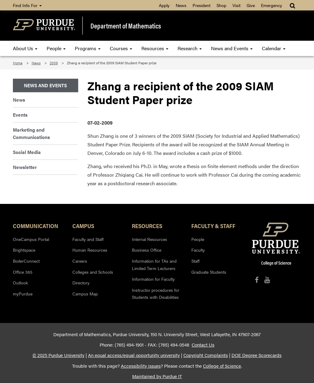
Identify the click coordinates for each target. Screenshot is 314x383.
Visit (236, 5)
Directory (81, 283)
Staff (195, 261)
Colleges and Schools (92, 272)
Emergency (271, 5)
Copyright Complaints (205, 355)
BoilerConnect (26, 261)
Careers (79, 261)
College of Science (222, 365)
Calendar (273, 48)
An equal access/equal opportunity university (134, 355)
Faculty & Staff (213, 226)
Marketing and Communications (31, 133)
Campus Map (85, 294)
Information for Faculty (153, 279)
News (181, 5)
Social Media (27, 152)
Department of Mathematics (125, 25)
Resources (154, 48)
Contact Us (203, 344)
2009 (54, 63)
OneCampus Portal (31, 239)
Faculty (198, 250)
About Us (25, 48)
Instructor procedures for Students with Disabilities (155, 293)
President (201, 5)
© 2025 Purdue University (58, 355)
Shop (221, 5)
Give (251, 5)
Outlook (20, 283)
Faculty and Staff (88, 239)
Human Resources (89, 250)
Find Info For (27, 5)
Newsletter (25, 167)
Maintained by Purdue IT (157, 376)
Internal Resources (149, 239)
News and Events (232, 48)
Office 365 (23, 272)
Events (20, 114)
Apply (164, 5)
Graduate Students (208, 272)
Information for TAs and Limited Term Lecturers (154, 264)
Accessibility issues (141, 365)
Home (17, 63)
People (56, 48)
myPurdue (23, 294)
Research (190, 48)
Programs (88, 48)
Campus (83, 226)
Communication (35, 226)
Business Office (146, 250)
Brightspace (24, 250)
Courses (121, 48)
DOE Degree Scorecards (256, 355)
